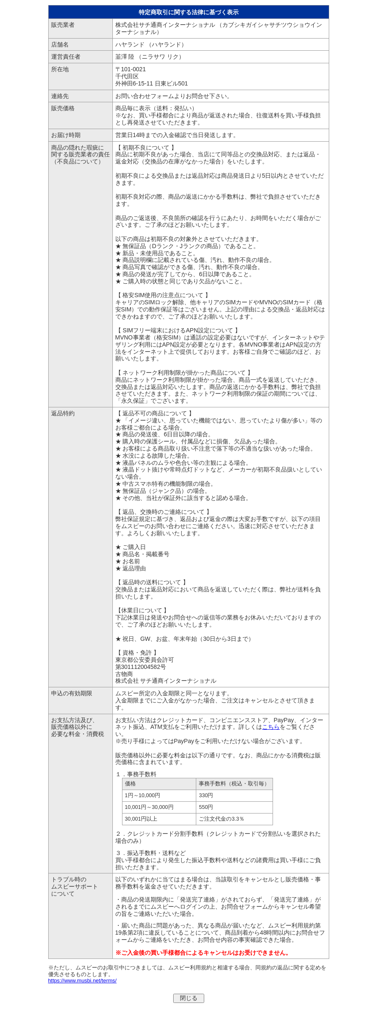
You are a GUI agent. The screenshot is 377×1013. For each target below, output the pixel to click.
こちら (271, 726)
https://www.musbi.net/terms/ (82, 980)
